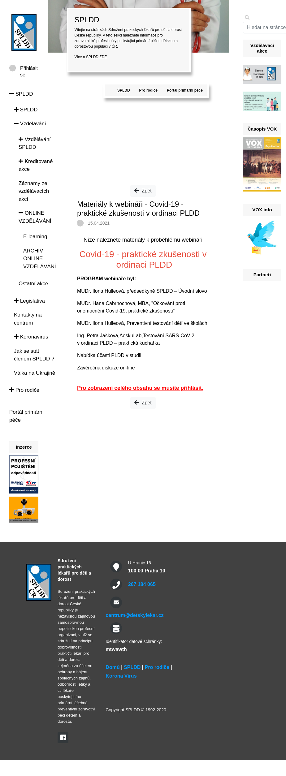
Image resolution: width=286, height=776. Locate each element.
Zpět (142, 190)
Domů (112, 667)
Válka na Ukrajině (34, 373)
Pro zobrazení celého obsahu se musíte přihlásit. (140, 388)
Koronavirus (31, 337)
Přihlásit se (29, 68)
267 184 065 (142, 584)
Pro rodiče (24, 390)
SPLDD (21, 94)
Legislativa (29, 301)
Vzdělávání (30, 124)
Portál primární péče (185, 90)
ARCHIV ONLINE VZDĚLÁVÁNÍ (39, 258)
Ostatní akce (33, 284)
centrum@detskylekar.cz (134, 615)
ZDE (103, 57)
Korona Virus (121, 676)
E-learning (35, 236)
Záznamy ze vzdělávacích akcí (34, 191)
